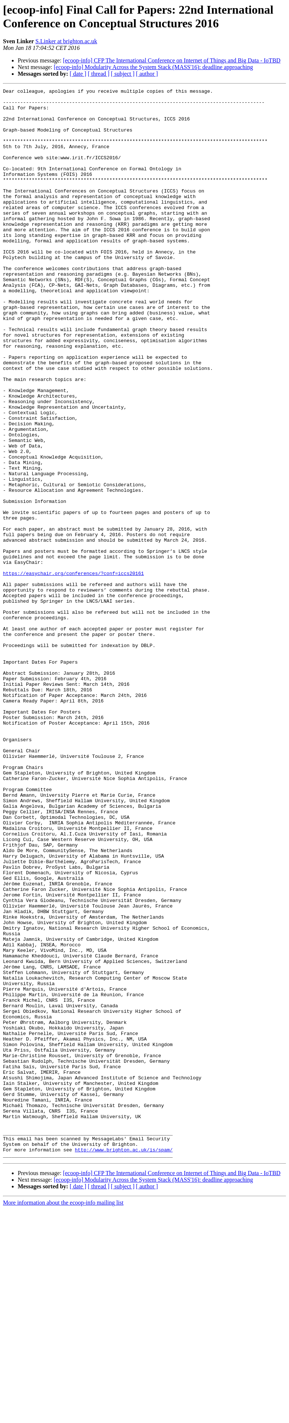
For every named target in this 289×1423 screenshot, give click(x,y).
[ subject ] (123, 74)
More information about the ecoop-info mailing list (63, 1416)
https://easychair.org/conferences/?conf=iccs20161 (73, 670)
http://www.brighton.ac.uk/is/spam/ (124, 1362)
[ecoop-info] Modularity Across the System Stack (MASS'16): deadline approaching (153, 67)
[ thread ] (98, 74)
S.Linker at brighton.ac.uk (66, 41)
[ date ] (78, 74)
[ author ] (147, 74)
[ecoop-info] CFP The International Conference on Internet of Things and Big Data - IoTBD (172, 60)
